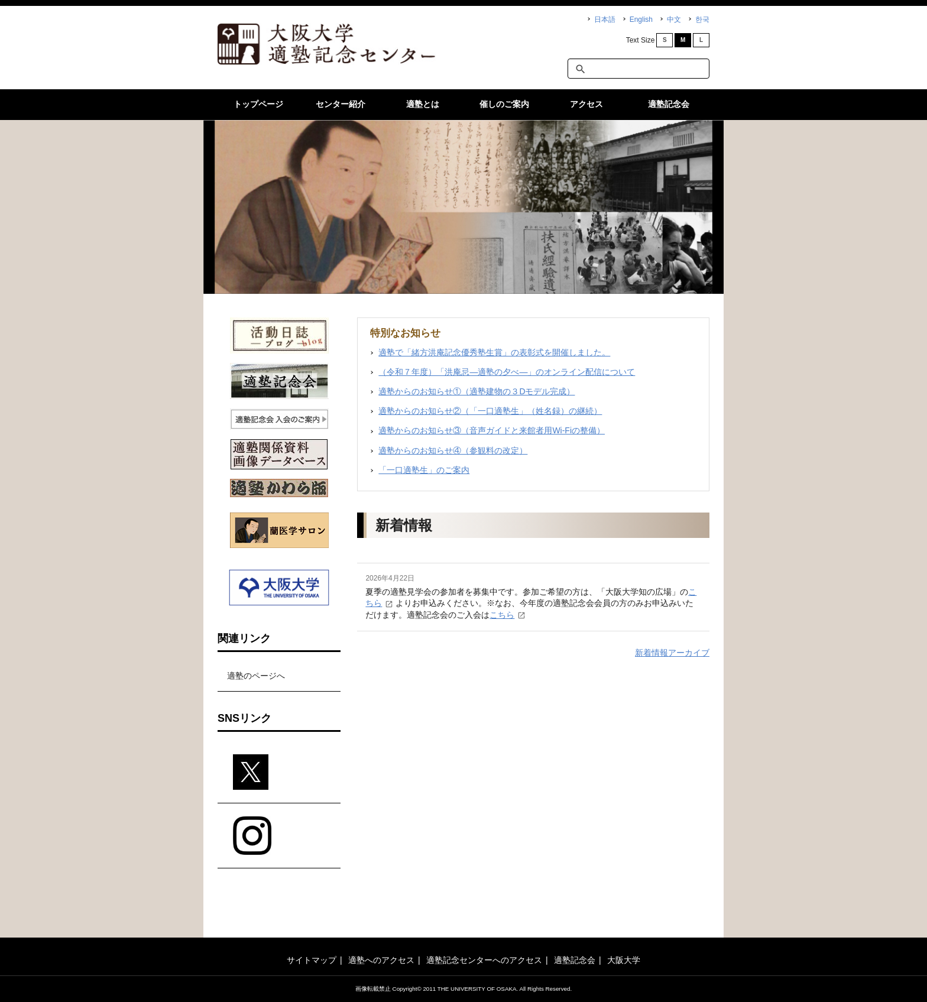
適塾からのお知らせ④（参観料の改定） (452, 450)
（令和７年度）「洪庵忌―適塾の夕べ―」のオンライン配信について (506, 372)
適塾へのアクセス (381, 960)
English (641, 19)
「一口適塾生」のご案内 (423, 470)
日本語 (604, 19)
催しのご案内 (504, 104)
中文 (674, 19)
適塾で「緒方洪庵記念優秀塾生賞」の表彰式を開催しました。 (494, 352)
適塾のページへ (256, 675)
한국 (702, 19)
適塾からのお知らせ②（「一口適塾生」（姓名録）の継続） (490, 411)
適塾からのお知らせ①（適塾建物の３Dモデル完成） (476, 391)
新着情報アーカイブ (672, 652)
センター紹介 (340, 104)
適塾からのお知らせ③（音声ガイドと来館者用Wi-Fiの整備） (491, 430)
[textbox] (638, 69)
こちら (502, 615)
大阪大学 (623, 960)
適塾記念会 (668, 104)
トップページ (258, 104)
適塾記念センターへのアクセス (484, 960)
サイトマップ (311, 960)
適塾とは (422, 104)
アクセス (586, 104)
